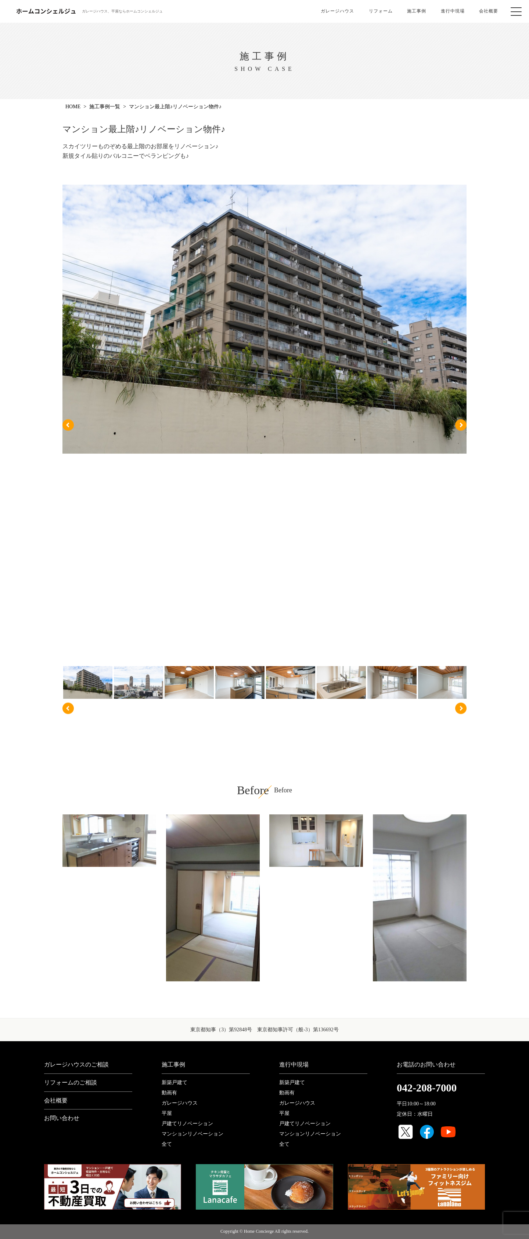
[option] (264, 325)
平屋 (167, 1113)
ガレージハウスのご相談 (76, 1064)
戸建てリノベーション (187, 1123)
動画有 (169, 1093)
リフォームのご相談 (70, 1082)
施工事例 (416, 11)
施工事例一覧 (104, 106)
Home (72, 106)
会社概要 (489, 11)
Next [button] (461, 424)
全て (167, 1144)
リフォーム (380, 11)
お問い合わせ (61, 1118)
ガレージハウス (337, 11)
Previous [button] (68, 424)
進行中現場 (453, 11)
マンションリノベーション (192, 1134)
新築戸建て (174, 1082)
